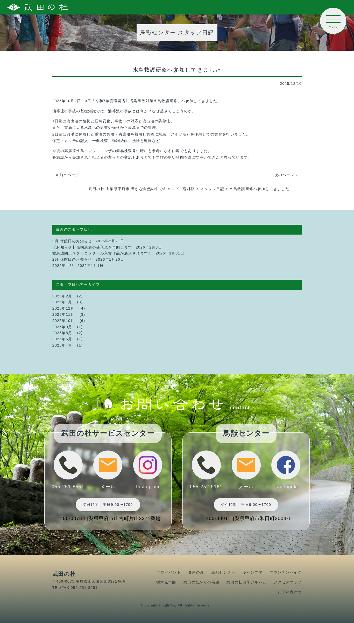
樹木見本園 (166, 582)
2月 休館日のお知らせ (72, 259)
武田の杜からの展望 (201, 582)
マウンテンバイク (286, 572)
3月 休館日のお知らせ (72, 241)
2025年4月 (62, 345)
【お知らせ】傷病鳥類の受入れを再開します (92, 247)
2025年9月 (62, 327)
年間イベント (169, 572)
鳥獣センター (223, 572)
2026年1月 (62, 302)
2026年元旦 (63, 266)
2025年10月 (63, 321)
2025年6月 (62, 339)
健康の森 (196, 572)
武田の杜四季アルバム (246, 582)
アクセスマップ (288, 582)
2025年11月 (63, 314)
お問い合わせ (290, 592)
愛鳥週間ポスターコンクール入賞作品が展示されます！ (102, 253)
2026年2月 (62, 296)
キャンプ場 (253, 572)
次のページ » (286, 175)
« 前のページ (68, 175)
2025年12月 (63, 308)
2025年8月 (62, 333)
